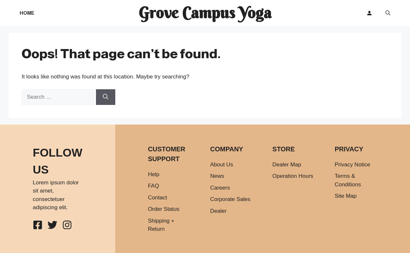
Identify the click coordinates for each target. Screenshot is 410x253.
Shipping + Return (161, 225)
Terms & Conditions (348, 180)
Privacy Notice (352, 164)
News (217, 176)
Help (153, 174)
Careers (220, 188)
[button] (388, 13)
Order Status (163, 209)
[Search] (105, 97)
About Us (221, 164)
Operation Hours (292, 176)
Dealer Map (286, 164)
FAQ (153, 186)
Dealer (218, 211)
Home (27, 13)
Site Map (346, 196)
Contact (157, 197)
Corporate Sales (230, 199)
